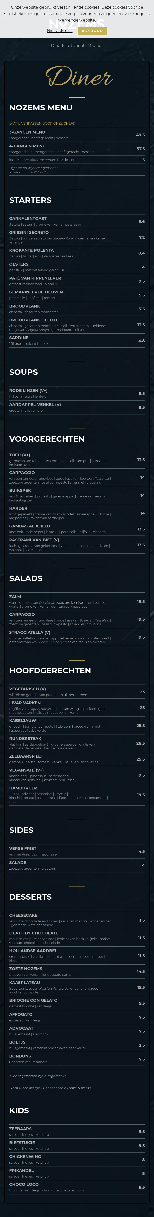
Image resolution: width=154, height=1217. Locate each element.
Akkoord (92, 31)
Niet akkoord (60, 30)
